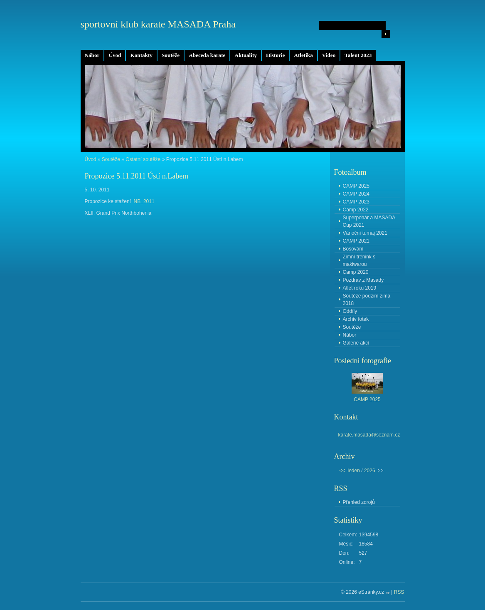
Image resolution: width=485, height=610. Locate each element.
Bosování (353, 249)
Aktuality (245, 55)
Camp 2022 (356, 210)
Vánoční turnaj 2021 (365, 233)
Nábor (92, 55)
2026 (369, 471)
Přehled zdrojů (359, 502)
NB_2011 (144, 201)
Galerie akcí (356, 343)
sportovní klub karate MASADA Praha (158, 24)
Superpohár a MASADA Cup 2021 (369, 221)
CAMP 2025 (356, 186)
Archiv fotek (356, 319)
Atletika (303, 55)
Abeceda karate (207, 55)
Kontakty (141, 55)
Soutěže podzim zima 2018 (367, 299)
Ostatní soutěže (143, 159)
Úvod (114, 55)
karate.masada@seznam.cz (369, 435)
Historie (275, 55)
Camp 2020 (356, 272)
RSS (399, 592)
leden (354, 471)
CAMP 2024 (356, 194)
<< (342, 471)
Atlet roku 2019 (360, 288)
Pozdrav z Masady (363, 280)
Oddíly (350, 311)
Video (328, 55)
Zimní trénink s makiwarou (359, 260)
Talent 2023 (358, 55)
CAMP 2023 (356, 202)
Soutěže (171, 55)
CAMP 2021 (356, 241)
